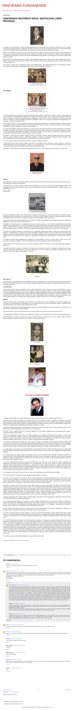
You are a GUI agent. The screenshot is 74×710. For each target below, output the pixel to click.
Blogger (50, 707)
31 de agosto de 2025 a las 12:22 (16, 667)
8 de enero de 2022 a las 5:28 (16, 631)
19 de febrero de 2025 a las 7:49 (19, 645)
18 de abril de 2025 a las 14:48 (16, 659)
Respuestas (9, 582)
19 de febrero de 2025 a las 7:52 (19, 652)
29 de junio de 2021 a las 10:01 (19, 570)
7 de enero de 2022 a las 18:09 (22, 584)
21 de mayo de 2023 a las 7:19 (19, 603)
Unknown (8, 624)
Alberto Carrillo (9, 570)
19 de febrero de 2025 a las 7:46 (16, 638)
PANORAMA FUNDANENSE (24, 5)
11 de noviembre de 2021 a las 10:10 (17, 624)
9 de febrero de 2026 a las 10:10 (19, 613)
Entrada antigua (67, 689)
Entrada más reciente (7, 689)
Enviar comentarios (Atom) (14, 691)
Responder (8, 567)
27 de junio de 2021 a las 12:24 (16, 563)
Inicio (38, 689)
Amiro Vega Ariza (12, 584)
